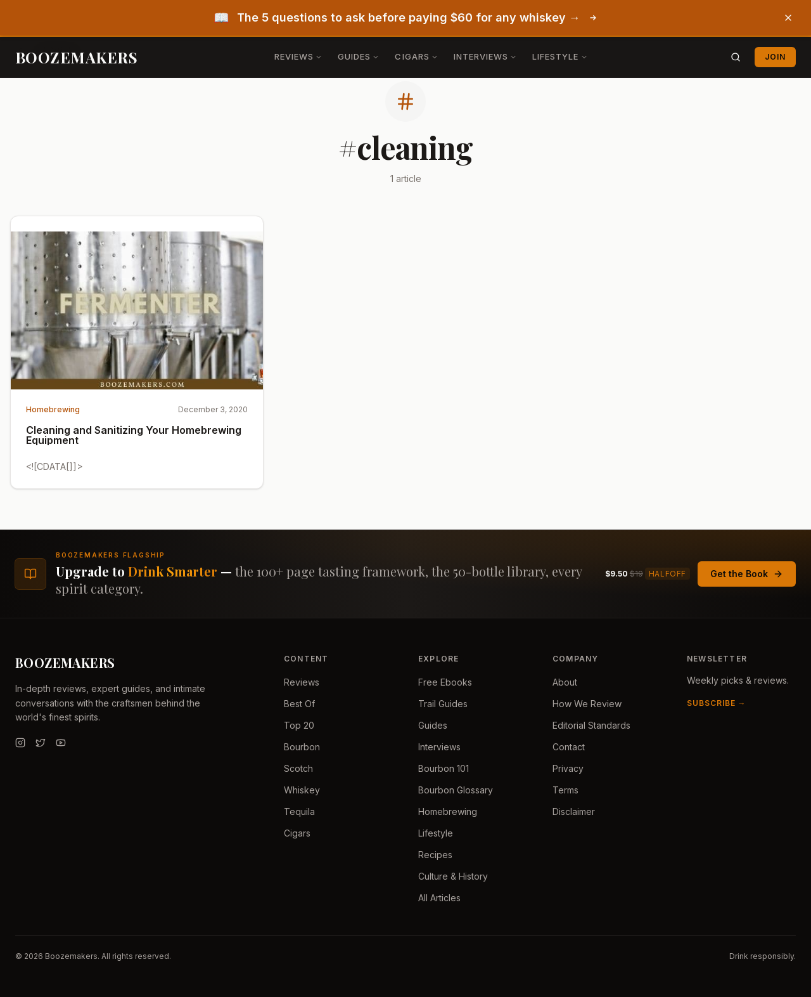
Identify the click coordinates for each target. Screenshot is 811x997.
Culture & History (453, 876)
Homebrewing (447, 811)
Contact (568, 746)
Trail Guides (443, 703)
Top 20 (299, 725)
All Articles (439, 897)
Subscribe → (716, 703)
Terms (565, 790)
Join (775, 57)
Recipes (435, 854)
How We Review (587, 703)
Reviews (298, 56)
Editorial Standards (591, 725)
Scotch (298, 768)
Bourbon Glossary (455, 790)
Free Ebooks (445, 682)
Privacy (568, 768)
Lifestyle (559, 56)
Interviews (485, 56)
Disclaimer (573, 811)
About (564, 682)
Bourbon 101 (443, 768)
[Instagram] (20, 743)
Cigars (416, 56)
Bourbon (302, 746)
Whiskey (302, 790)
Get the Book (746, 573)
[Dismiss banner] (788, 17)
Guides (359, 56)
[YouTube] (61, 743)
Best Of (299, 703)
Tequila (299, 811)
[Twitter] (40, 743)
